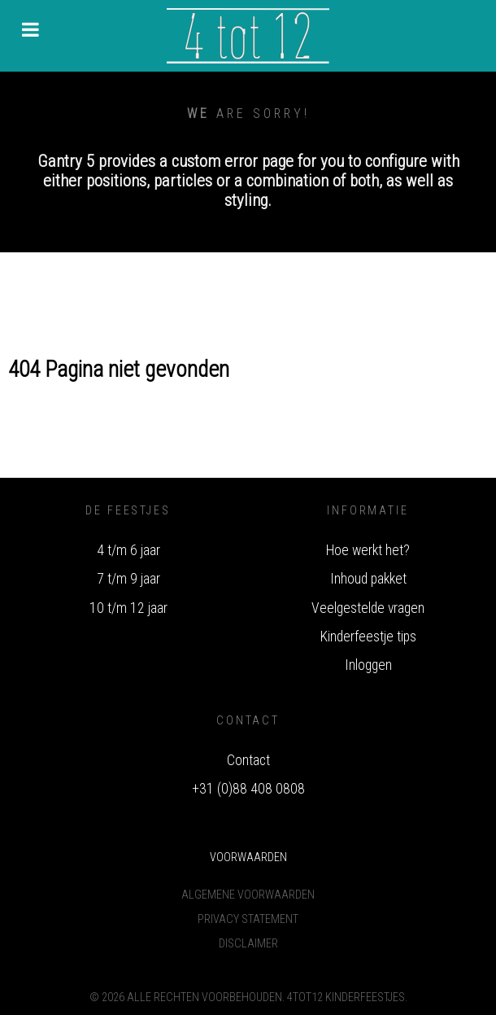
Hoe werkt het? (368, 550)
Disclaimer (248, 944)
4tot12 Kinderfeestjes (346, 997)
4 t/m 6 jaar (128, 550)
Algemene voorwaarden (248, 895)
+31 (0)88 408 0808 (248, 789)
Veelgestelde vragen (367, 608)
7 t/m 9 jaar (128, 579)
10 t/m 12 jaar (128, 608)
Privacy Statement (248, 919)
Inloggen (368, 665)
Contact (248, 760)
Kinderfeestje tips (368, 636)
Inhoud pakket (368, 579)
